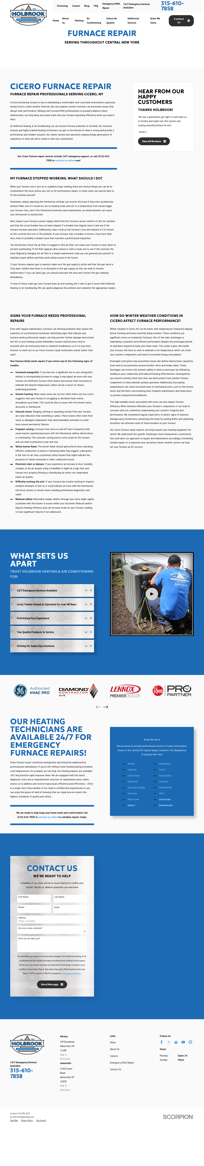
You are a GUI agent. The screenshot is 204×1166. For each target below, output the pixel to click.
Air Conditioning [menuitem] (94, 20)
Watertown (137, 799)
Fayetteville (169, 775)
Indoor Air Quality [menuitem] (111, 20)
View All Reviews (154, 141)
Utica (165, 793)
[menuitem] (14, 1120)
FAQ (96, 5)
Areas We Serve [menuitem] (155, 20)
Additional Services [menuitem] (133, 20)
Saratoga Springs (140, 787)
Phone (17, 907)
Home (113, 1042)
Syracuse (136, 793)
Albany (135, 763)
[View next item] (105, 707)
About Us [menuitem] (65, 20)
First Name (19, 897)
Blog (86, 5)
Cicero (166, 769)
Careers (76, 5)
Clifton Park (138, 775)
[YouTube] (183, 1042)
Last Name (55, 897)
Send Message (48, 984)
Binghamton (169, 763)
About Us (114, 1049)
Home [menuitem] (56, 20)
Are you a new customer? (26, 928)
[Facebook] (161, 1042)
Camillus (136, 769)
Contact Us (182, 20)
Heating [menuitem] (79, 20)
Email (52, 907)
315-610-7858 (172, 6)
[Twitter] (169, 1042)
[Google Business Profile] (176, 1042)
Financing (62, 5)
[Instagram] (190, 1042)
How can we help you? (25, 938)
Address (18, 917)
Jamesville (137, 781)
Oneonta (167, 781)
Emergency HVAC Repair (122, 1062)
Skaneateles (169, 787)
